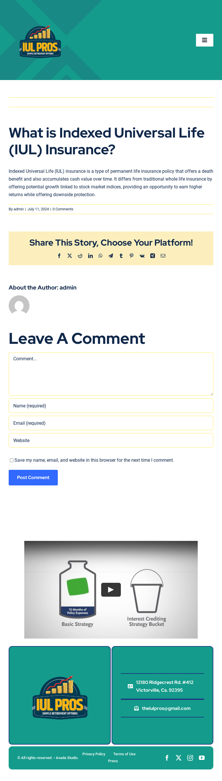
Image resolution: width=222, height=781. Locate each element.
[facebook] (167, 758)
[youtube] (202, 758)
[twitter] (179, 758)
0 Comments (63, 209)
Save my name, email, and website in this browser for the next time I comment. (94, 460)
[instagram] (190, 758)
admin (19, 209)
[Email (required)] (111, 423)
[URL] (111, 440)
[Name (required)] (111, 405)
